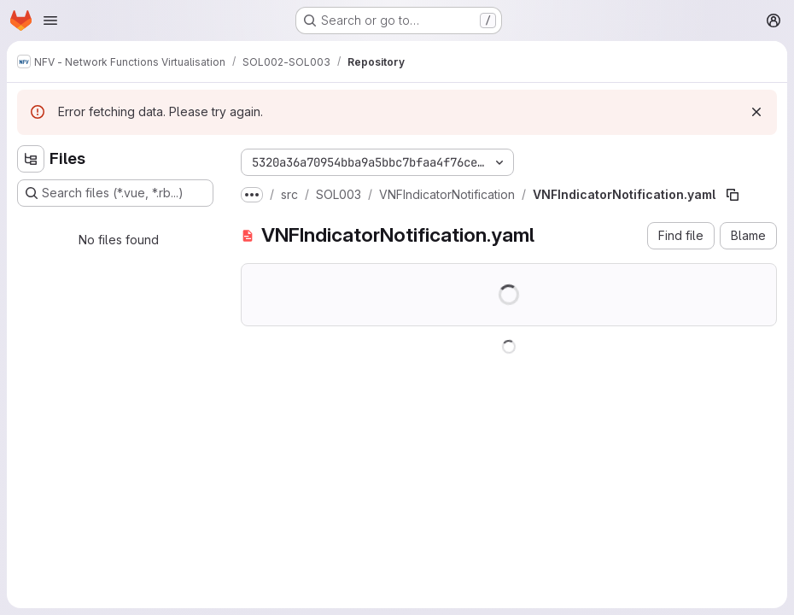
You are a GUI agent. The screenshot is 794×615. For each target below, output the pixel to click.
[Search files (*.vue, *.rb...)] (115, 193)
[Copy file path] (732, 194)
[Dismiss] (756, 112)
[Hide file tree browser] (30, 159)
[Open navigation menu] (50, 20)
